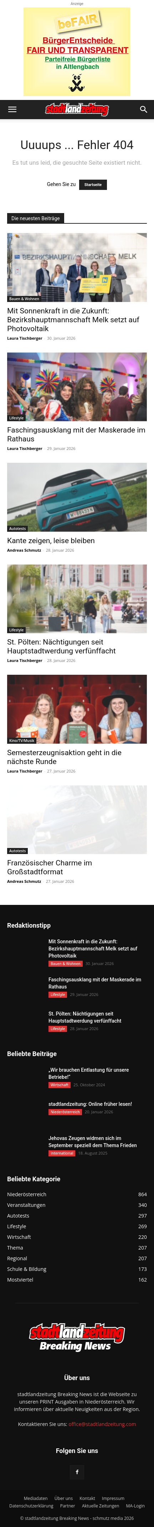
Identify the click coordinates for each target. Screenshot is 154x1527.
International (62, 1153)
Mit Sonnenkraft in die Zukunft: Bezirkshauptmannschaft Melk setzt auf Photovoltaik (73, 320)
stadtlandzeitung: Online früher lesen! (90, 1104)
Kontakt (87, 1498)
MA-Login (135, 1506)
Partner (67, 1506)
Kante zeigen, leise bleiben (51, 540)
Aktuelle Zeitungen (100, 1506)
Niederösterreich (65, 1111)
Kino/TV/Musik (21, 740)
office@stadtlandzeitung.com (102, 1424)
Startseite (93, 184)
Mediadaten (36, 1498)
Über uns (64, 1498)
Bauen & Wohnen (24, 298)
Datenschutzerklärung (31, 1506)
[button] (12, 109)
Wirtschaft (59, 1084)
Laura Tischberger (24, 338)
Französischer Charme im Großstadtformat (49, 867)
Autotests (17, 528)
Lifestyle (16, 417)
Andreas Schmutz (24, 550)
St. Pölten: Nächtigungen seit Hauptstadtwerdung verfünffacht (61, 646)
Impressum (113, 1498)
